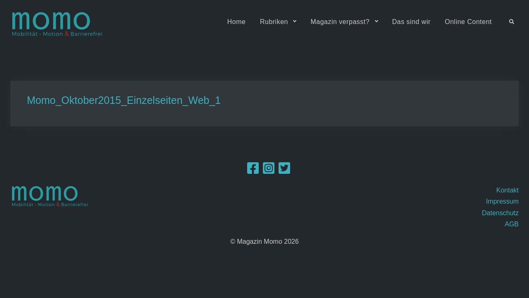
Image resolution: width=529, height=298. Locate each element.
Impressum (502, 201)
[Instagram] (268, 170)
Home (236, 21)
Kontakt (507, 190)
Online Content (468, 21)
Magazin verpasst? (339, 21)
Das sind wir (411, 21)
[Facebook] (253, 170)
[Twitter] (284, 170)
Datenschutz (500, 212)
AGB (512, 224)
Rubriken (274, 21)
